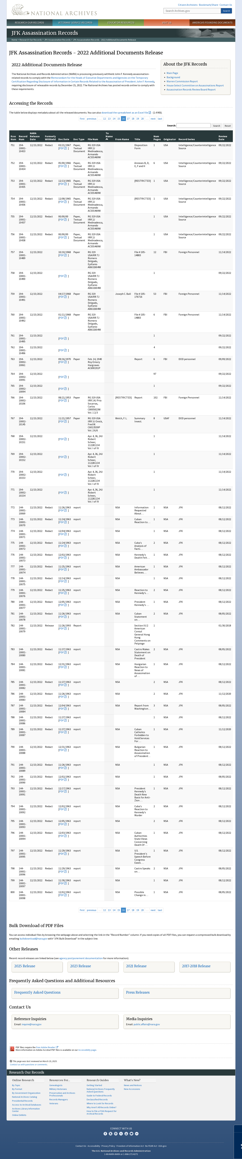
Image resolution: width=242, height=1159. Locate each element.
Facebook (105, 1134)
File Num (93, 139)
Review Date (223, 138)
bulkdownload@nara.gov (33, 938)
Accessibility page (87, 1049)
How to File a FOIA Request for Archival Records (102, 1112)
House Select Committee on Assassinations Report (195, 85)
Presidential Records (22, 1100)
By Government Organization (26, 1092)
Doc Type (78, 139)
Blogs (131, 1134)
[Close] (238, 1129)
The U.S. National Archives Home (54, 9)
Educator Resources (121, 22)
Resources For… (59, 1080)
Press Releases (138, 992)
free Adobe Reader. (47, 1047)
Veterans (53, 1103)
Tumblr (121, 1134)
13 (109, 118)
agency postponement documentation (81, 958)
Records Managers (58, 1099)
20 (142, 118)
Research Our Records (29, 22)
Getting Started (94, 1085)
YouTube (126, 1134)
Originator (170, 139)
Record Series (187, 139)
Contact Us (226, 4)
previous (91, 118)
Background (173, 77)
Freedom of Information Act (130, 1145)
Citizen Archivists (188, 4)
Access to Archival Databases (26, 1104)
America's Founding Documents (212, 22)
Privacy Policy (108, 1145)
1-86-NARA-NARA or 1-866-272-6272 (121, 1154)
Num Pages (157, 138)
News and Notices (133, 1085)
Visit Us (166, 22)
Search (226, 10)
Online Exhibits (19, 1115)
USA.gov (162, 1145)
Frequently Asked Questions (37, 992)
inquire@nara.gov (31, 1024)
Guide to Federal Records (99, 1095)
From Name (122, 139)
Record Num (23, 138)
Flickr (137, 1134)
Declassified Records (97, 1099)
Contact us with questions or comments (28, 1064)
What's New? (132, 1080)
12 (104, 118)
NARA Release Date (35, 136)
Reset (228, 125)
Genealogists (55, 1085)
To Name (109, 136)
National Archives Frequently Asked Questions (101, 1090)
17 (128, 118)
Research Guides (98, 1080)
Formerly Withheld (50, 138)
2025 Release (24, 966)
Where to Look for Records (100, 1103)
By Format (17, 1089)
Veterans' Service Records (75, 22)
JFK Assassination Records (57, 39)
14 (114, 118)
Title (137, 139)
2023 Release (80, 966)
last (160, 118)
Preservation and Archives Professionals (62, 1094)
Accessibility (94, 1145)
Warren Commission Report (182, 81)
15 (118, 118)
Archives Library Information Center (26, 1110)
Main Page (172, 73)
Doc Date (63, 139)
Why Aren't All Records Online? (101, 1107)
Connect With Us (121, 1128)
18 (133, 118)
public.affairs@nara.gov (147, 1024)
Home (14, 39)
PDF (61, 148)
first (82, 118)
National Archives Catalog (24, 1096)
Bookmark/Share (208, 4)
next (153, 118)
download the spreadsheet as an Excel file (125, 112)
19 (137, 118)
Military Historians (58, 1089)
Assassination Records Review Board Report (191, 89)
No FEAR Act (151, 1145)
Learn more (213, 1153)
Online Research (23, 1080)
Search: (171, 125)
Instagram (116, 1134)
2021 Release (136, 966)
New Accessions (132, 1089)
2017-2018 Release (196, 966)
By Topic (16, 1085)
